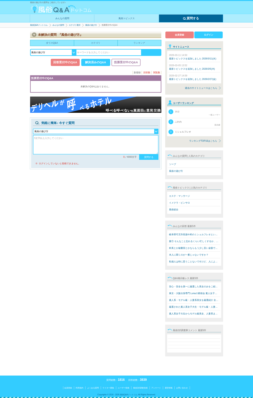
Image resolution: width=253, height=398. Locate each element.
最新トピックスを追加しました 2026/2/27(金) (192, 77)
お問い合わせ (182, 388)
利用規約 (79, 388)
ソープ (172, 164)
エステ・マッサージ (179, 196)
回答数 (146, 72)
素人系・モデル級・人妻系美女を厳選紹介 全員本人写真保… (194, 300)
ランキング (139, 43)
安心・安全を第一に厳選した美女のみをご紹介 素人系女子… (194, 286)
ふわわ (194, 122)
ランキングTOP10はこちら (203, 141)
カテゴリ (95, 43)
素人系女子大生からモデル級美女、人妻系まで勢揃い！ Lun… (194, 313)
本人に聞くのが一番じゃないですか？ (188, 254)
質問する (191, 19)
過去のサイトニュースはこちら (201, 88)
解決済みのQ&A (95, 62)
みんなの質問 (62, 18)
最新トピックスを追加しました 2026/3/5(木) (192, 67)
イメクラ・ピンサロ (179, 202)
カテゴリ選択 (74, 25)
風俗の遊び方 (91, 25)
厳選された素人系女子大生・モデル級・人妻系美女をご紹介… (194, 307)
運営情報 (169, 388)
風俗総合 (173, 209)
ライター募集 (108, 388)
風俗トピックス (126, 18)
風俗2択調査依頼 (140, 388)
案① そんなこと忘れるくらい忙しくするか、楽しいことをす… (194, 241)
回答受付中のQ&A (65, 62)
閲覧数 (156, 72)
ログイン (208, 34)
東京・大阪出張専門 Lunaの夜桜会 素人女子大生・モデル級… (194, 293)
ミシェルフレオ (179, 131)
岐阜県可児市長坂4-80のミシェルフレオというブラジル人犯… (194, 234)
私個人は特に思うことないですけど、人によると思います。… (194, 261)
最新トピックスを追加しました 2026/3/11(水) (192, 57)
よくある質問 (93, 388)
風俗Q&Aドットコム (39, 25)
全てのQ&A (52, 43)
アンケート (156, 388)
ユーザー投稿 (123, 388)
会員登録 (179, 34)
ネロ (194, 112)
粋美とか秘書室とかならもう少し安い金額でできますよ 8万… (194, 248)
